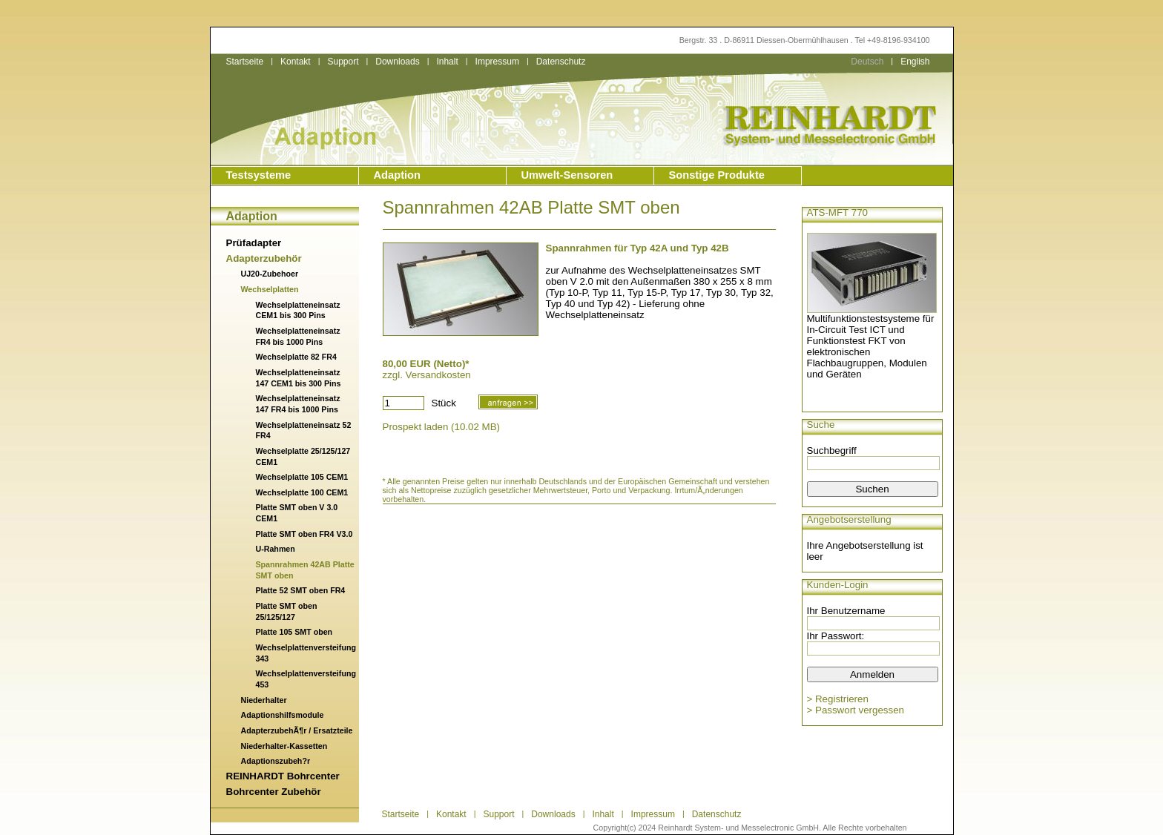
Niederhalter (264, 700)
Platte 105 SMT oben (294, 631)
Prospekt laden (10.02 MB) (442, 426)
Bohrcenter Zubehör (273, 791)
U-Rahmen (275, 548)
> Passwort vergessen (856, 710)
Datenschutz (561, 61)
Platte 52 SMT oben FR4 (301, 590)
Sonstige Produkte (717, 175)
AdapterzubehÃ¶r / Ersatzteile (297, 730)
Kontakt (295, 61)
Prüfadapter (254, 242)
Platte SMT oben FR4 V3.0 (304, 533)
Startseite (245, 61)
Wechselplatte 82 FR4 (296, 356)
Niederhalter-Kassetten (284, 746)
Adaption (397, 175)
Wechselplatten (270, 289)
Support (342, 61)
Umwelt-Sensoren (567, 175)
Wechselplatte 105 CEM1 (302, 476)
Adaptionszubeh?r (276, 760)
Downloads (397, 61)
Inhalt (447, 61)
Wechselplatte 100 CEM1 (302, 492)
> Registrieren (838, 698)
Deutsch (867, 61)
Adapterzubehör (264, 258)
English (914, 61)
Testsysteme (258, 175)
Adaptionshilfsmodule (282, 714)
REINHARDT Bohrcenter (283, 776)
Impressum (497, 61)
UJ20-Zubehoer (270, 273)
